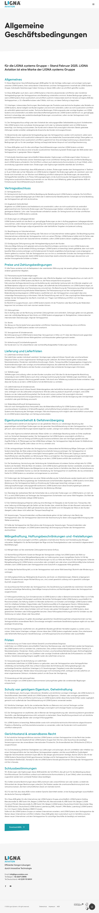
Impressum (52, 906)
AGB (58, 906)
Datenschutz (43, 906)
